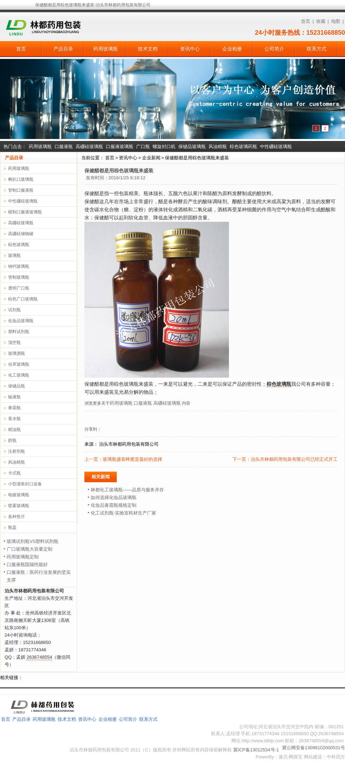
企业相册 (232, 49)
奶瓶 (12, 440)
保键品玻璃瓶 (192, 146)
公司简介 (274, 49)
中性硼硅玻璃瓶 (276, 146)
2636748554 (39, 657)
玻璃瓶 (14, 255)
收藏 (320, 21)
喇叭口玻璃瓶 (20, 179)
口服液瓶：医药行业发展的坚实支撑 (39, 576)
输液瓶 (14, 396)
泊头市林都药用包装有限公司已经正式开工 (294, 459)
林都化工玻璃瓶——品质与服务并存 (127, 489)
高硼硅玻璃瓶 (89, 146)
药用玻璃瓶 (105, 49)
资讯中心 (190, 49)
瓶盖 (12, 527)
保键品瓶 (16, 386)
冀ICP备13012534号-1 (256, 749)
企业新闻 (151, 157)
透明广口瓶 (18, 288)
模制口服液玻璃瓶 (25, 212)
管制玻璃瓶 (18, 277)
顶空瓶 (14, 342)
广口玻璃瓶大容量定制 (29, 549)
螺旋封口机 (164, 146)
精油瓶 (14, 429)
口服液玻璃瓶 (119, 146)
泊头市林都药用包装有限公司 (129, 444)
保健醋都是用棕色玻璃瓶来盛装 (197, 157)
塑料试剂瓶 (18, 331)
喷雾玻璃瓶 (18, 505)
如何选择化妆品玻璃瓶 (113, 497)
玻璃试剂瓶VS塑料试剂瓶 (32, 541)
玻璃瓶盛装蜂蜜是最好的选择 (132, 459)
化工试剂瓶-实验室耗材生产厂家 (123, 513)
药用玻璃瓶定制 (23, 556)
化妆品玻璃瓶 (20, 320)
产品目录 (63, 49)
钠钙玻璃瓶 (18, 266)
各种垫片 (16, 516)
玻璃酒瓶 (16, 353)
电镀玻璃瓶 (18, 494)
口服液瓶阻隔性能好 (27, 564)
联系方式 (316, 49)
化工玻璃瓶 (18, 375)
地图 (335, 21)
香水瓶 (14, 418)
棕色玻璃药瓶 (243, 146)
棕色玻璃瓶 (18, 244)
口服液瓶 (64, 146)
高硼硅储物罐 (20, 233)
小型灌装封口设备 (25, 483)
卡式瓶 (14, 473)
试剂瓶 (14, 309)
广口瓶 (143, 146)
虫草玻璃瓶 (18, 364)
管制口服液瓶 (20, 190)
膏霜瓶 (14, 407)
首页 (305, 21)
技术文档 (148, 49)
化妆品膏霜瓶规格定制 (113, 505)
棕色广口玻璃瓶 (23, 299)
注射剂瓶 (16, 451)
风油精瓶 (218, 146)
